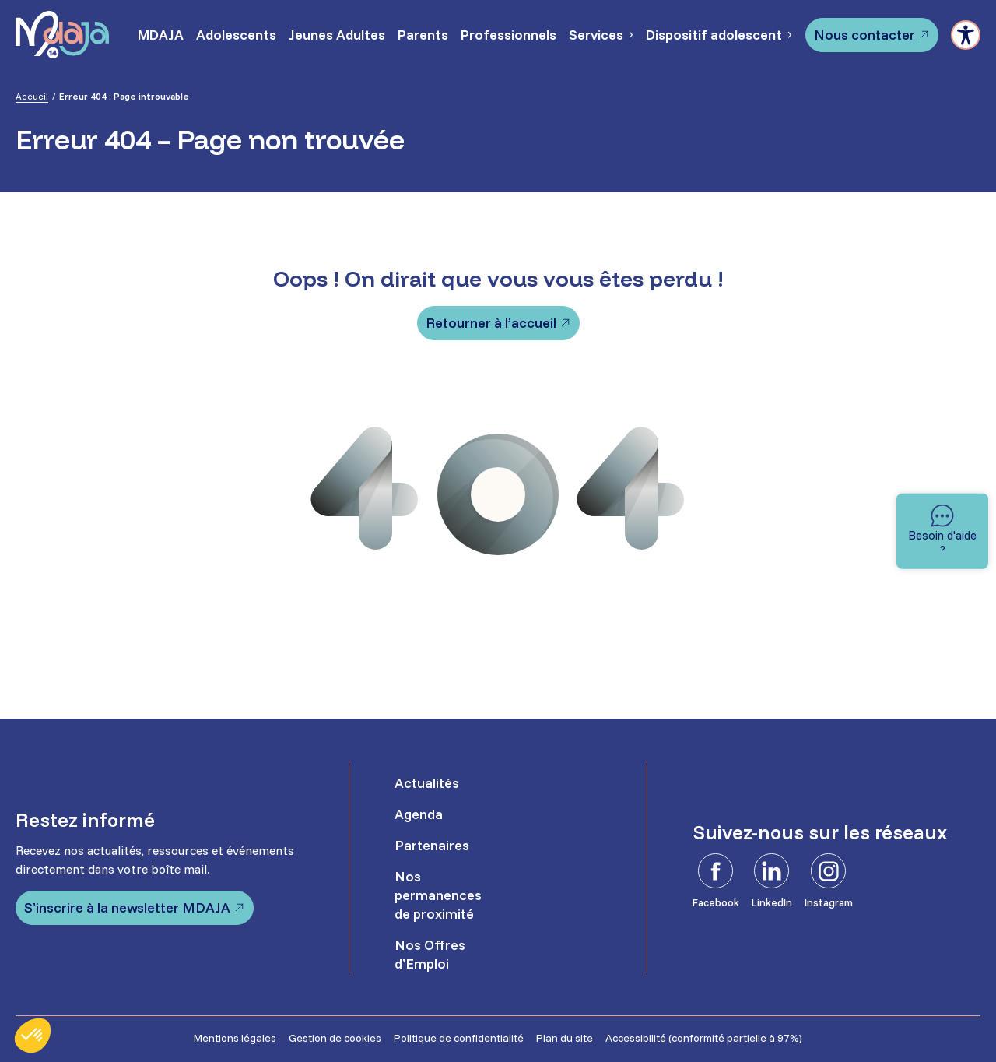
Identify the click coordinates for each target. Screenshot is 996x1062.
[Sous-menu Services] (630, 35)
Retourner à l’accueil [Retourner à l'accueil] (491, 323)
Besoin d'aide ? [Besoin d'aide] (942, 542)
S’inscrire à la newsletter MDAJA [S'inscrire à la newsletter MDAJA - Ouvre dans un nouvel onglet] (127, 907)
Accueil (32, 96)
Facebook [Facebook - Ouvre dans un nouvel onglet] (716, 902)
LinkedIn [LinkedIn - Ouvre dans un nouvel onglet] (772, 902)
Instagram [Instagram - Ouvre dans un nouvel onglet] (829, 902)
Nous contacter (864, 35)
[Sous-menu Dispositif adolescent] (789, 35)
